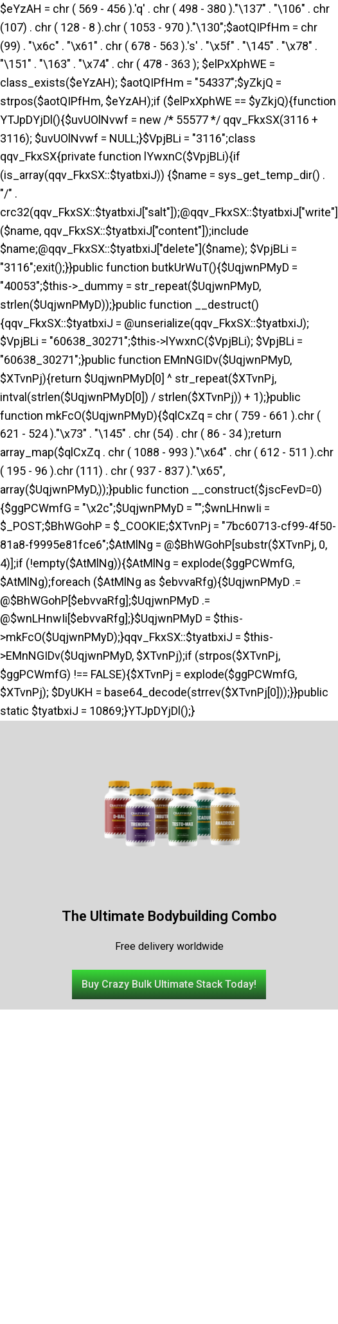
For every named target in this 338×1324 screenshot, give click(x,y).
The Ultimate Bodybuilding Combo (169, 916)
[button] (169, 984)
